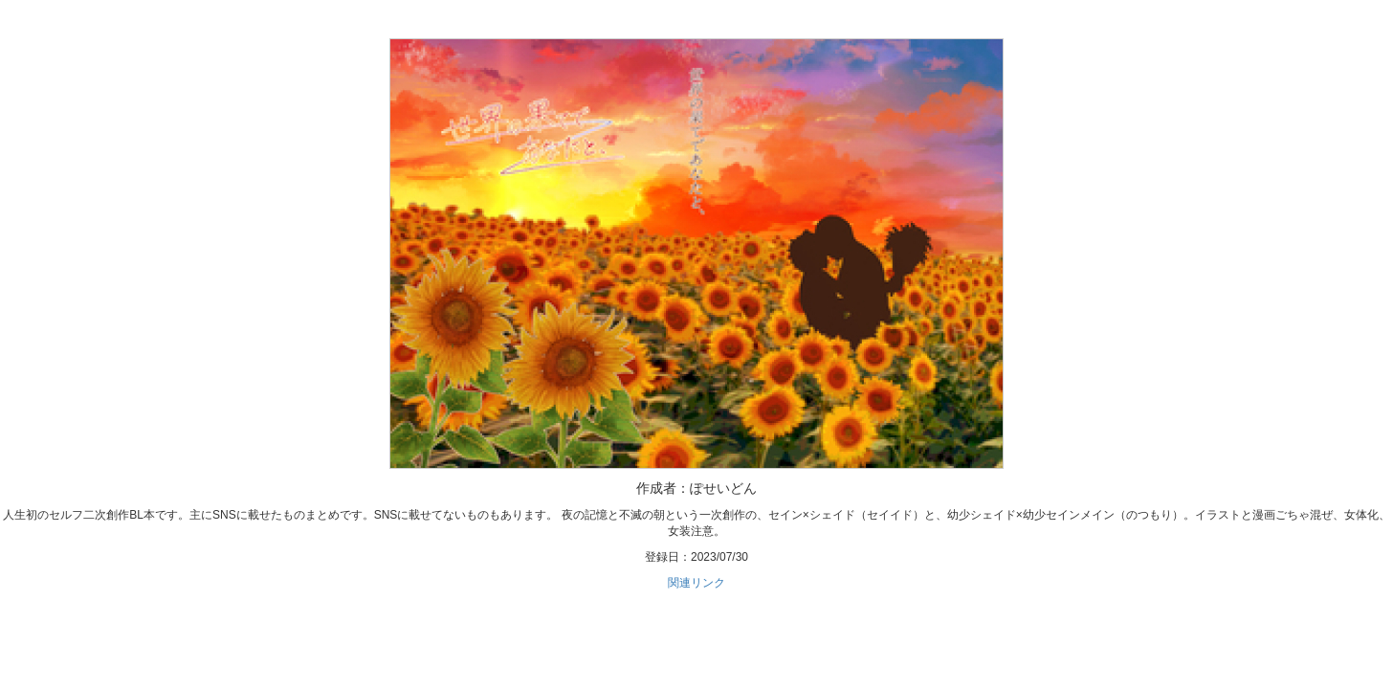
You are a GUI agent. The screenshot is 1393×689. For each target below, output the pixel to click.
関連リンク (696, 582)
